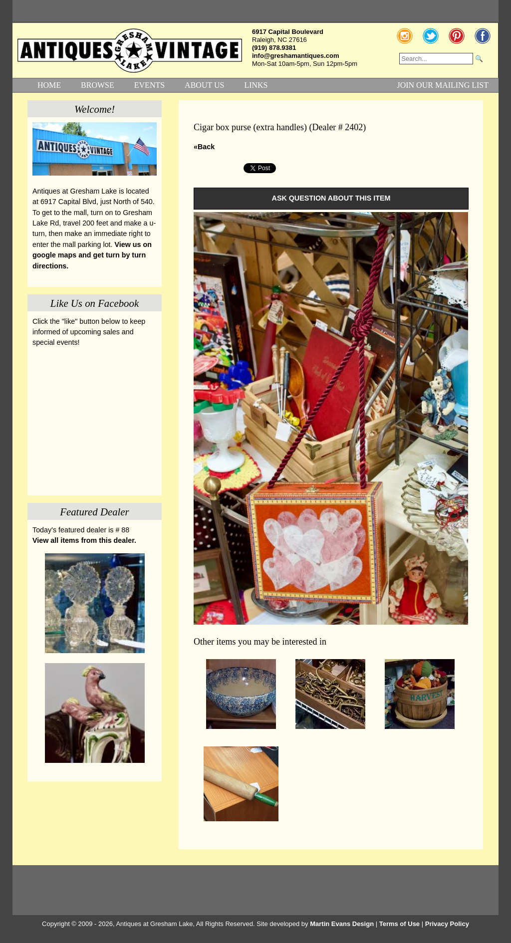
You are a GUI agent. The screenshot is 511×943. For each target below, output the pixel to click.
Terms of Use (399, 924)
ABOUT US (204, 85)
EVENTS (149, 85)
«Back (204, 147)
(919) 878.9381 (274, 47)
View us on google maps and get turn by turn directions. (92, 255)
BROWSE (97, 85)
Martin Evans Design (342, 924)
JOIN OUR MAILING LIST (443, 85)
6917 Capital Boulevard (287, 31)
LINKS (255, 85)
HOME (49, 85)
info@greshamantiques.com (295, 55)
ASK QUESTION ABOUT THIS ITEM (331, 198)
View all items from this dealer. (84, 540)
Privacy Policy (447, 924)
